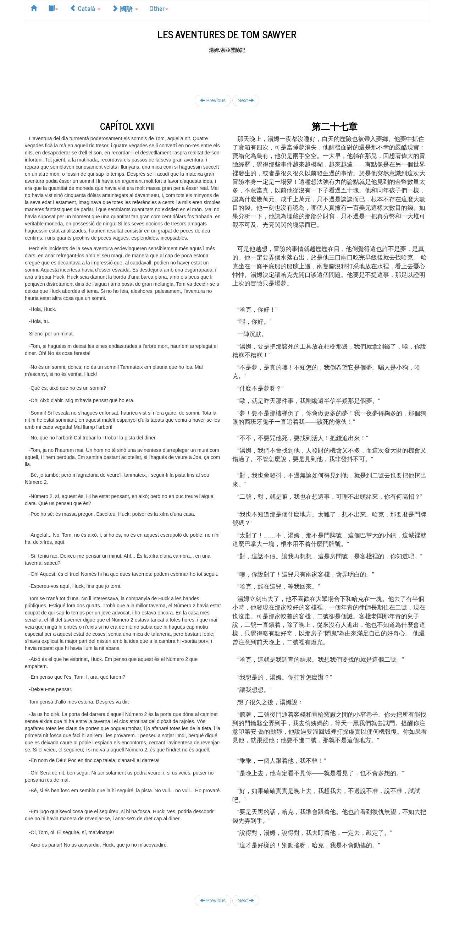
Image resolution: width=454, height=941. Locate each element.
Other (158, 8)
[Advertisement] (227, 70)
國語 (125, 8)
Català (85, 8)
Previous (213, 100)
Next (246, 100)
